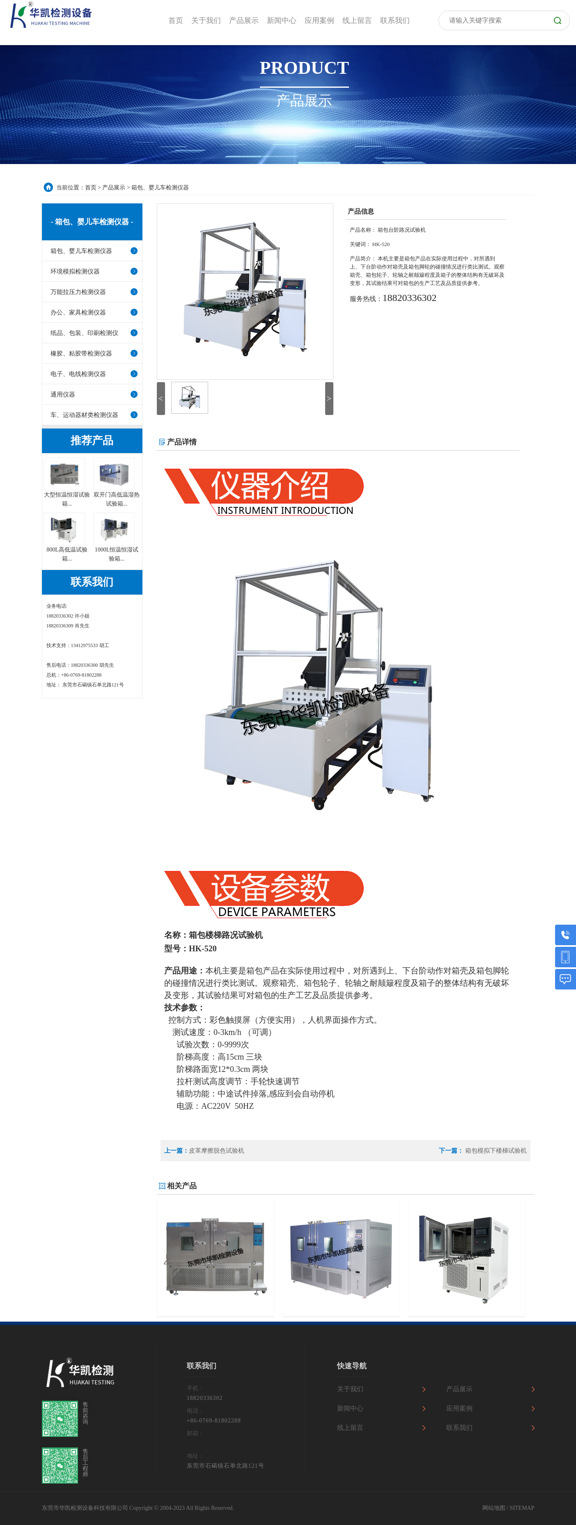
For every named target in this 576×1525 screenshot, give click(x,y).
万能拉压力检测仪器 (78, 292)
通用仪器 (62, 394)
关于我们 (350, 1389)
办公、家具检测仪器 (78, 312)
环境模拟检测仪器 (75, 271)
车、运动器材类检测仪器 (84, 415)
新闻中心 (350, 1408)
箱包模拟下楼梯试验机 (495, 1150)
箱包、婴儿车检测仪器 (160, 188)
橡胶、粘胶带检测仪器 (81, 353)
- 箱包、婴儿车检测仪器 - (92, 222)
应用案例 (459, 1408)
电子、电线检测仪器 (78, 374)
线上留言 (350, 1427)
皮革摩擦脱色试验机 (216, 1150)
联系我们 (459, 1427)
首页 (90, 188)
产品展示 (113, 188)
